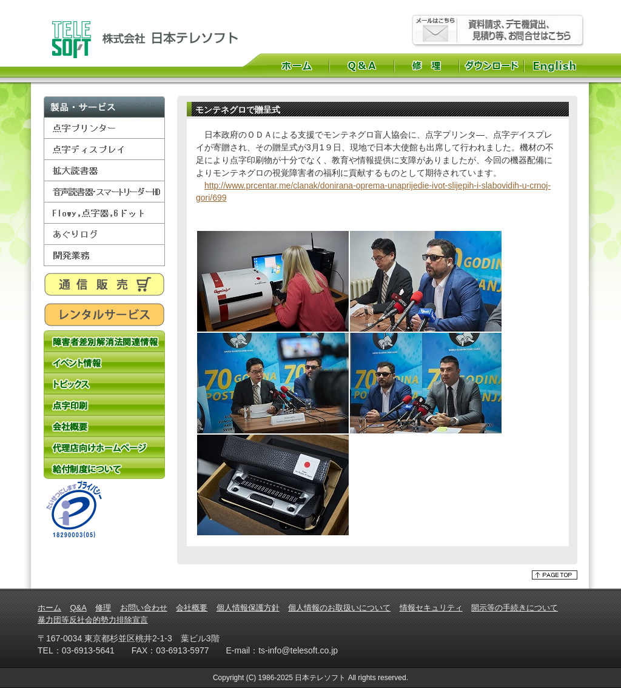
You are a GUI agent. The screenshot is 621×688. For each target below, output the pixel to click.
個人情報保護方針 (248, 607)
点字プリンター (104, 128)
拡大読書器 (104, 170)
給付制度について (104, 468)
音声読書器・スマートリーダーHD (104, 191)
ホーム (297, 65)
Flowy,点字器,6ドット (104, 213)
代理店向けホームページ (104, 447)
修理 (426, 65)
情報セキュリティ (431, 607)
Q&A (362, 65)
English (555, 65)
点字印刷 (104, 404)
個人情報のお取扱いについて (339, 607)
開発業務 (104, 255)
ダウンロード (491, 65)
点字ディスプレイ (104, 149)
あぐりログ (104, 234)
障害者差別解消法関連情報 (104, 341)
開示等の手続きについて (514, 607)
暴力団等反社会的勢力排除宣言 (93, 619)
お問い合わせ (143, 607)
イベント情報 (104, 362)
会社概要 (104, 425)
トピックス (104, 383)
